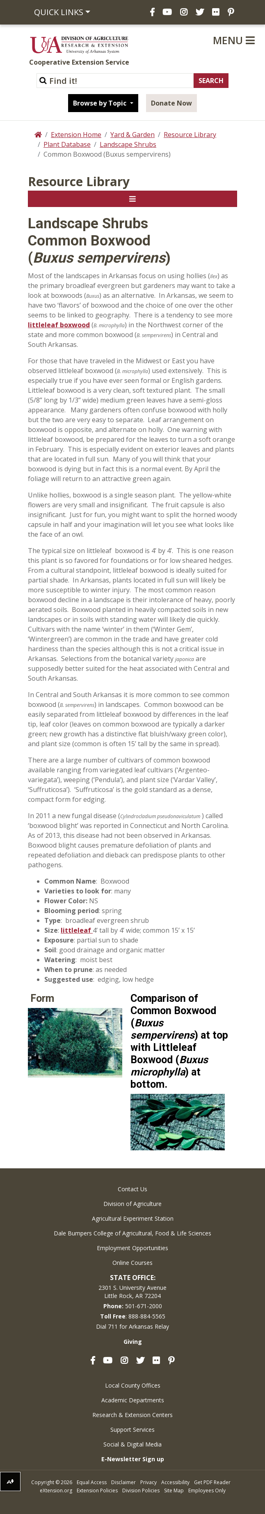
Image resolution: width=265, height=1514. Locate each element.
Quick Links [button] (58, 12)
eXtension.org (56, 1490)
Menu (234, 40)
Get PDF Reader (212, 1482)
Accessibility (175, 1482)
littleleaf (77, 930)
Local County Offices (132, 1385)
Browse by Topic (100, 103)
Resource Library (190, 134)
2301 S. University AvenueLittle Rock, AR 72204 (132, 1292)
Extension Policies (97, 1490)
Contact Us (132, 1189)
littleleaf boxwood (59, 324)
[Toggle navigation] (132, 199)
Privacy (148, 1482)
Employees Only (207, 1490)
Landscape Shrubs (128, 144)
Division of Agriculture (132, 1204)
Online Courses (132, 1263)
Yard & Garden (132, 134)
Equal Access (92, 1482)
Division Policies (141, 1490)
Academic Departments (132, 1400)
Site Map (174, 1490)
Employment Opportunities (132, 1248)
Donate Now (171, 103)
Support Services (132, 1429)
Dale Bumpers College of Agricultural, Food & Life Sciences (132, 1233)
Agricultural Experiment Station (133, 1218)
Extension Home (76, 134)
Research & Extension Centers (132, 1415)
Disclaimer (123, 1482)
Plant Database (67, 144)
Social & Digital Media (132, 1444)
